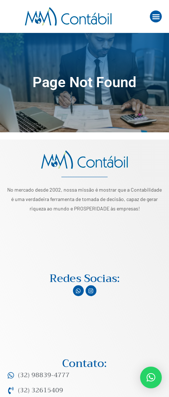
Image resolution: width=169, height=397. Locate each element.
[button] (156, 16)
